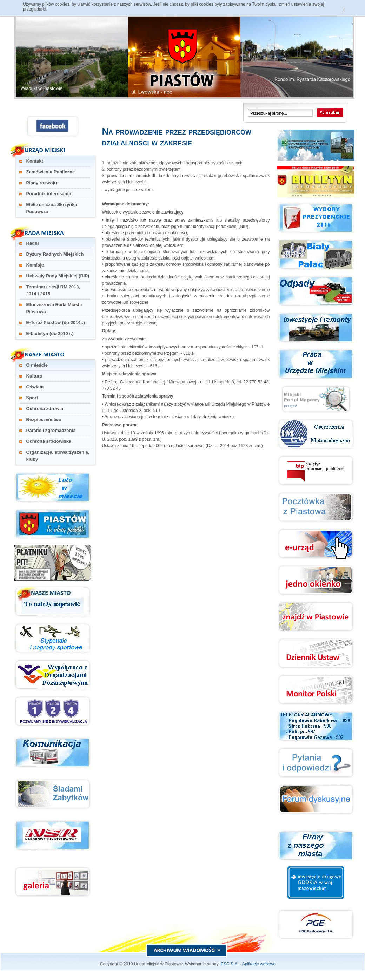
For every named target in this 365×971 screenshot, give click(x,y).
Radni (32, 243)
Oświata (35, 386)
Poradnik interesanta (49, 193)
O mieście (37, 365)
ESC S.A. (230, 964)
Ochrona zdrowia (44, 408)
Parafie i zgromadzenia (51, 430)
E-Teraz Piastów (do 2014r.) (55, 322)
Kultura (34, 376)
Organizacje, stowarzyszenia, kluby (57, 456)
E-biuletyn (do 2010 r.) (50, 333)
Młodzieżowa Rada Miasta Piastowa (54, 308)
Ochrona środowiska (49, 441)
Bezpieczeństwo (43, 419)
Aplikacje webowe (259, 964)
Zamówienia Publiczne (50, 172)
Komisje (35, 265)
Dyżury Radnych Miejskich (55, 254)
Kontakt (34, 161)
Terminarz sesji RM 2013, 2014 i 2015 (53, 290)
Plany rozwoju (41, 182)
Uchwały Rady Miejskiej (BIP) (57, 275)
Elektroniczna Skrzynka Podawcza (51, 208)
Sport (32, 397)
